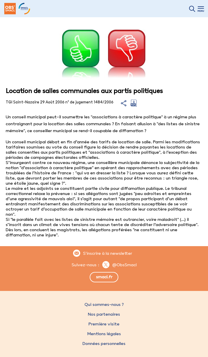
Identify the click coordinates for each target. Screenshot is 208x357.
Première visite (104, 324)
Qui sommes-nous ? (104, 304)
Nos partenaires (104, 314)
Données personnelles (104, 343)
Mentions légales (104, 333)
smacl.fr (104, 276)
